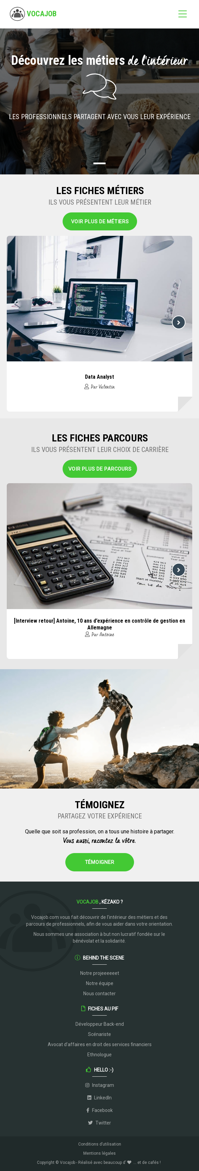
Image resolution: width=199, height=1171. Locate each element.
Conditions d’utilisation (99, 1144)
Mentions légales (99, 1153)
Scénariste (99, 1034)
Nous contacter (99, 993)
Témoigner (99, 862)
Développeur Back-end (99, 1024)
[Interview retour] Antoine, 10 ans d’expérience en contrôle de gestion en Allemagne (99, 624)
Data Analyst (99, 377)
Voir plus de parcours (100, 469)
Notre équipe (99, 983)
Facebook (99, 1110)
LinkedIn (99, 1097)
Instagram (99, 1085)
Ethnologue (99, 1054)
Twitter (99, 1123)
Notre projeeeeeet (99, 973)
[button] (99, 163)
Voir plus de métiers (100, 222)
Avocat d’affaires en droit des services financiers (100, 1044)
